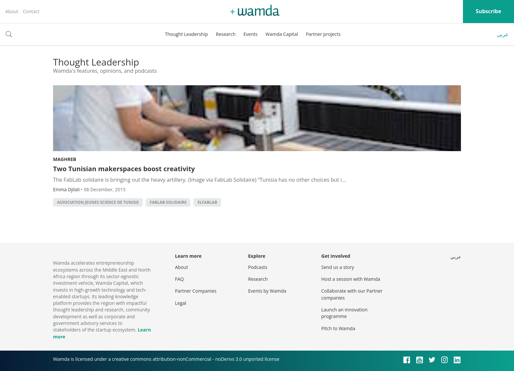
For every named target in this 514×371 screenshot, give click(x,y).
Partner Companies (195, 291)
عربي (503, 34)
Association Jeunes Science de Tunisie (98, 202)
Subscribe (488, 11)
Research (226, 34)
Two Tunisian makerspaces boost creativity (124, 168)
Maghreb (64, 159)
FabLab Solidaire (168, 202)
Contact (31, 11)
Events (250, 34)
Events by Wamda (267, 291)
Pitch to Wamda (338, 328)
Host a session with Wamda (350, 279)
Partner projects (323, 34)
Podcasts (257, 267)
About (11, 11)
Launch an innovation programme (344, 312)
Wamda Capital (282, 34)
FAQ (179, 279)
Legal (180, 303)
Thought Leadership (186, 34)
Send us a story (337, 267)
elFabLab (207, 202)
